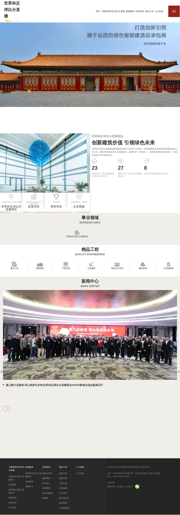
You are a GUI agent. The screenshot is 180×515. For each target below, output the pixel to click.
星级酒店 (63, 478)
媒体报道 (29, 482)
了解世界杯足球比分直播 (113, 11)
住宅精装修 (64, 508)
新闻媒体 (130, 11)
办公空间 (63, 493)
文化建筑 (63, 488)
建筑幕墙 (46, 478)
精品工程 (149, 11)
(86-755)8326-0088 (121, 477)
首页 (98, 11)
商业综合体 (64, 498)
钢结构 (45, 498)
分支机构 (13, 508)
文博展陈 (46, 488)
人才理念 (80, 474)
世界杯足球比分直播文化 (17, 491)
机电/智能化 (47, 493)
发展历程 (13, 498)
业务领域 (140, 11)
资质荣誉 (13, 485)
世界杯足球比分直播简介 (17, 478)
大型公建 (63, 483)
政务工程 (63, 474)
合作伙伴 (13, 503)
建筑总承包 (47, 474)
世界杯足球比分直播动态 (33, 475)
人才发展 (159, 11)
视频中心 (29, 487)
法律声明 (111, 483)
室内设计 (46, 483)
